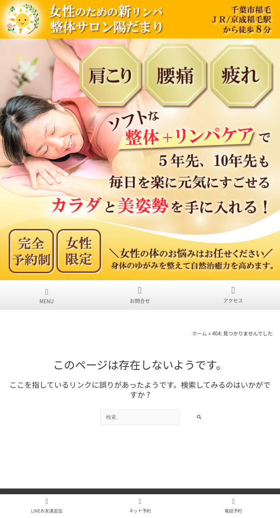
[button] (47, 291)
